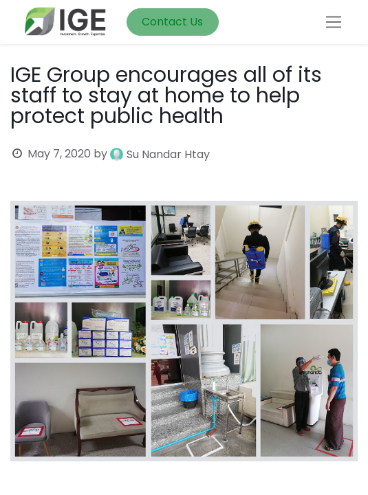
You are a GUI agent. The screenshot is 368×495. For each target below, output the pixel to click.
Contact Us (172, 22)
